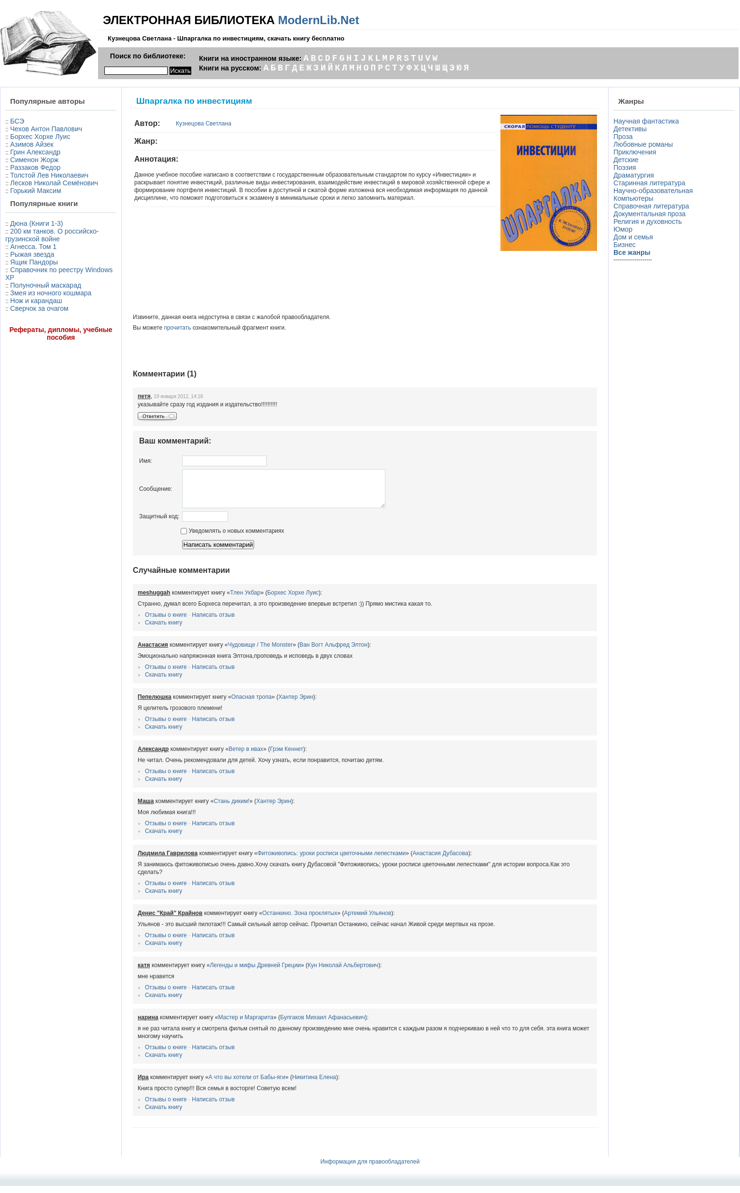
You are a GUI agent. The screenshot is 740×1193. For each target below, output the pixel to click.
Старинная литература (649, 183)
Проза (623, 136)
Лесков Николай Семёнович (54, 183)
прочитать (177, 327)
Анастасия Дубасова (440, 860)
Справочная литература (651, 206)
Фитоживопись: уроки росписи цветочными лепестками (331, 860)
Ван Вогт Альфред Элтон (333, 652)
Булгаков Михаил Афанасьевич (322, 1024)
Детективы (630, 129)
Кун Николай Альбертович (343, 972)
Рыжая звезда (32, 254)
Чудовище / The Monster (260, 652)
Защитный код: (159, 523)
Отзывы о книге (166, 622)
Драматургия (633, 175)
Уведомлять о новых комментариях (232, 538)
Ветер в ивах (245, 756)
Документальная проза (649, 214)
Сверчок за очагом (39, 308)
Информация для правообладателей (370, 1168)
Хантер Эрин (295, 704)
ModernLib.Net (318, 20)
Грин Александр (35, 152)
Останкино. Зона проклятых (299, 920)
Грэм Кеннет (286, 756)
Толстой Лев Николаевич (49, 175)
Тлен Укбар (245, 599)
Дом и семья (633, 237)
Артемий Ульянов (367, 920)
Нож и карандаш (36, 301)
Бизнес (624, 245)
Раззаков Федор (35, 167)
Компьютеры (633, 198)
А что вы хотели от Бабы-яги (247, 1084)
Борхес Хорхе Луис (40, 136)
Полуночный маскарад (45, 285)
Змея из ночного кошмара (50, 293)
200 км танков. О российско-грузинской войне (52, 235)
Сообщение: (155, 492)
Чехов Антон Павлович (46, 129)
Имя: (145, 461)
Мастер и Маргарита (245, 1024)
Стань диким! (231, 808)
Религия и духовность (647, 221)
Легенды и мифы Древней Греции (255, 972)
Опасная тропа (251, 704)
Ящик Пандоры (34, 262)
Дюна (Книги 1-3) (36, 223)
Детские (626, 160)
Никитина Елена (314, 1084)
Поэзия (624, 167)
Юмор (622, 229)
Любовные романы (643, 144)
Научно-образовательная (653, 190)
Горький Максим (35, 190)
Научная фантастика (646, 121)
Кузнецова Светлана (203, 123)
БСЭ (17, 121)
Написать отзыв (213, 622)
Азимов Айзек (32, 144)
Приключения (634, 152)
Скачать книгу (163, 629)
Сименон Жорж (34, 160)
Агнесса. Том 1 (33, 246)
